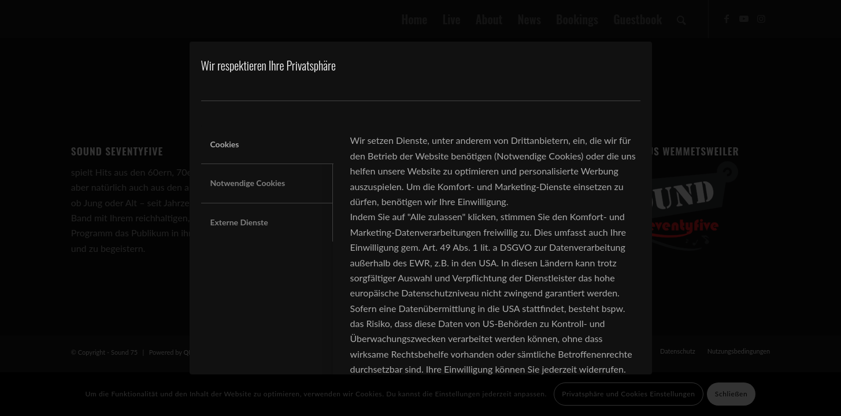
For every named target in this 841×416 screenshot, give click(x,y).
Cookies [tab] (224, 144)
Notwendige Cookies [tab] (248, 183)
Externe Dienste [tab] (239, 222)
